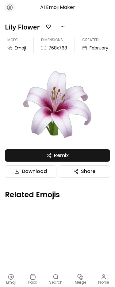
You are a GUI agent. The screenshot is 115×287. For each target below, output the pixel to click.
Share (84, 171)
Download (30, 171)
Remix (58, 155)
